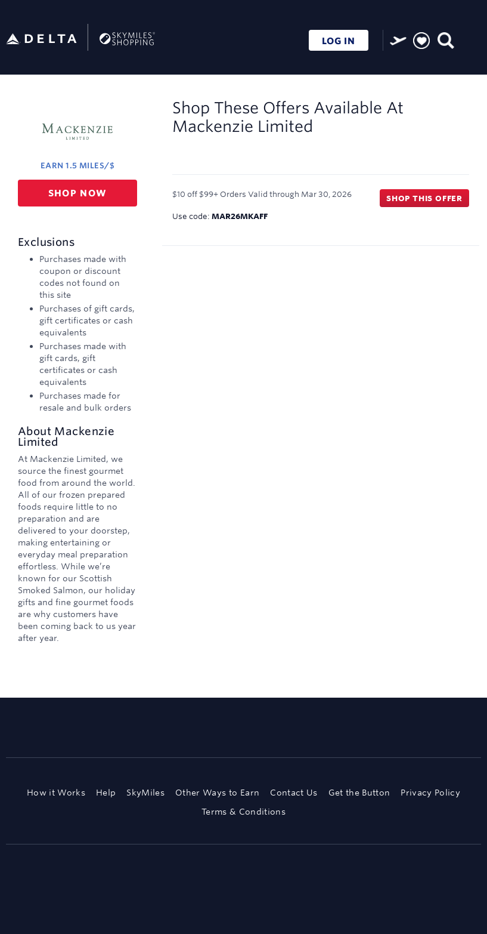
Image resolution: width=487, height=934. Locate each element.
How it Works (56, 792)
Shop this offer (424, 198)
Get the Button (359, 792)
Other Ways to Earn (217, 792)
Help (106, 792)
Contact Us (293, 792)
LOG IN (338, 41)
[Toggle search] (445, 39)
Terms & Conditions (243, 811)
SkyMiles (145, 792)
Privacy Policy (430, 792)
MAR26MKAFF (240, 216)
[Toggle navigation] (469, 39)
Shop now (77, 193)
